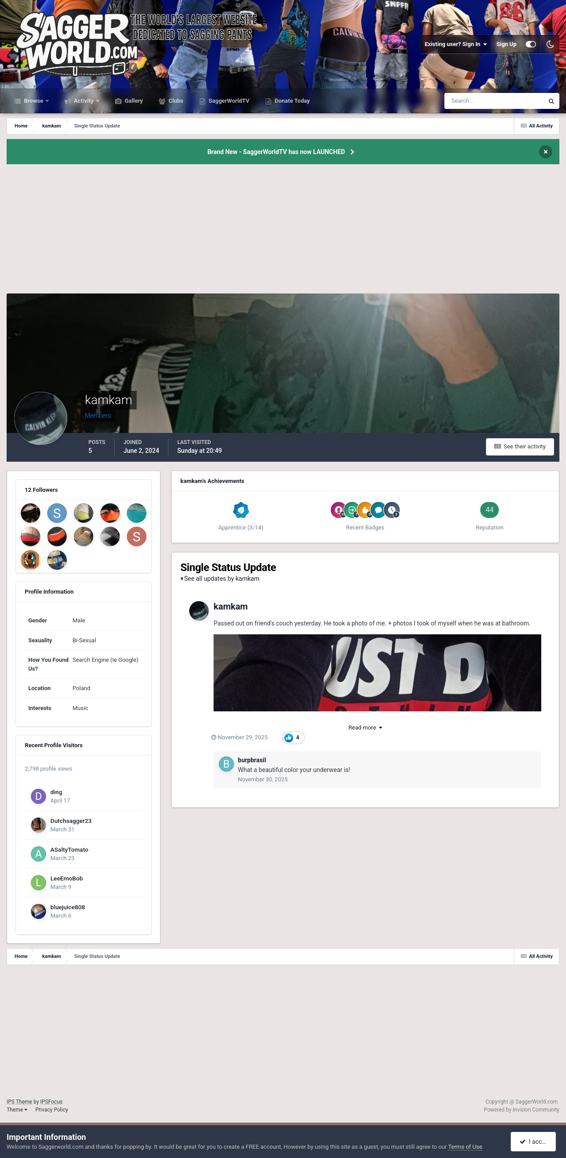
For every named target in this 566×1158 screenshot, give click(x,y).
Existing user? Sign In (456, 44)
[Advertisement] (283, 231)
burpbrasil (252, 760)
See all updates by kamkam (220, 578)
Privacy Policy (51, 1110)
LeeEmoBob (66, 878)
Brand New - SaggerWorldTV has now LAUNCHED (276, 151)
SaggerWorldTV (228, 100)
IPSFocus (51, 1102)
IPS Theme (19, 1102)
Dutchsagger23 (71, 820)
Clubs (175, 100)
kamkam (231, 606)
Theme (17, 1110)
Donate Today (291, 100)
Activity (84, 100)
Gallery (133, 100)
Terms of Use (465, 1146)
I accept (534, 1141)
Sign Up (506, 44)
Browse (34, 100)
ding (56, 791)
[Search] (467, 101)
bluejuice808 (67, 907)
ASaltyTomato (69, 849)
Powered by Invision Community (521, 1110)
